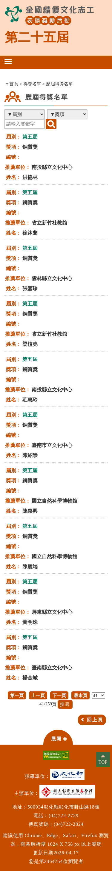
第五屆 (30, 137)
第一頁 (17, 695)
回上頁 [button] (95, 719)
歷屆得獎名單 (59, 83)
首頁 (13, 83)
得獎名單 (32, 83)
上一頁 (38, 695)
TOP (103, 762)
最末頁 (80, 695)
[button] (8, 61)
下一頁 (59, 695)
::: (6, 83)
